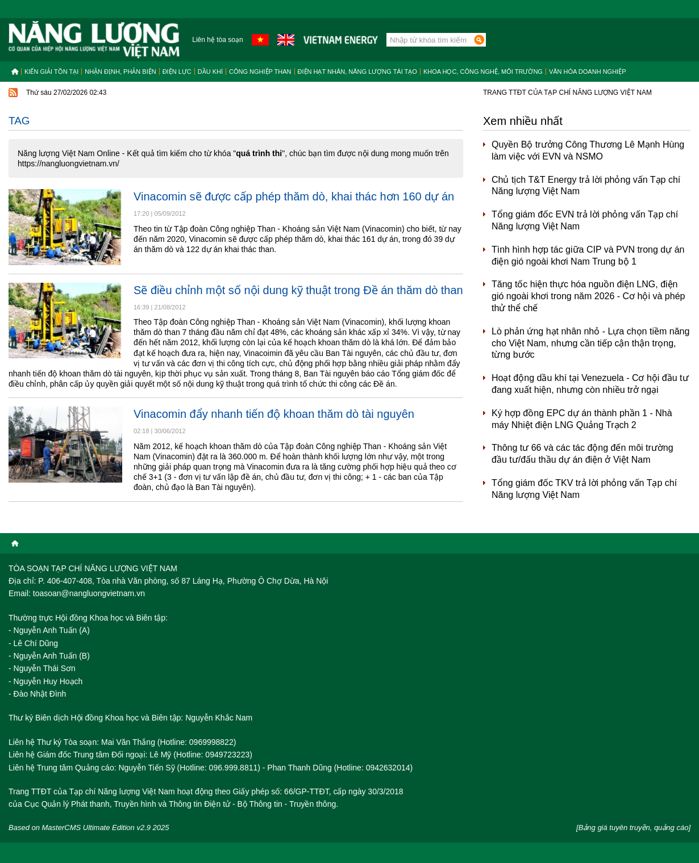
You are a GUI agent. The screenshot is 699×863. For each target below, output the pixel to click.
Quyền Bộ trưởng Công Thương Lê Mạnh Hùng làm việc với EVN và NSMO (588, 150)
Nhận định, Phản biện (120, 71)
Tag (19, 121)
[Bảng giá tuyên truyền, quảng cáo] (633, 827)
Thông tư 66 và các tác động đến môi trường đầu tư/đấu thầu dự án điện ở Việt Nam (582, 453)
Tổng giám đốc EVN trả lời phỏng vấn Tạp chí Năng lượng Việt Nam (585, 220)
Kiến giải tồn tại (51, 71)
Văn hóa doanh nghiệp (587, 71)
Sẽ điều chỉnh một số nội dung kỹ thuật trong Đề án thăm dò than (298, 290)
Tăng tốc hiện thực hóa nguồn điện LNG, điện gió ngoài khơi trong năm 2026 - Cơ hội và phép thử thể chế (588, 296)
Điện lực (177, 71)
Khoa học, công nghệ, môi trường (483, 71)
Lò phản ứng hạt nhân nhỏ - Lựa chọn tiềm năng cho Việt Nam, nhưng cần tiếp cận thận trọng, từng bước (590, 343)
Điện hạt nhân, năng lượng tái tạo (357, 71)
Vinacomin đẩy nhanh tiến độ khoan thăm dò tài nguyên (274, 414)
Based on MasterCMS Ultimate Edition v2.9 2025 (89, 827)
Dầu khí (210, 71)
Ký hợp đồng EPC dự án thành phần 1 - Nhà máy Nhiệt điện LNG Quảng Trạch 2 (582, 419)
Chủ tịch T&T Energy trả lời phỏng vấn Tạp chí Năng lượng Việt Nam (586, 185)
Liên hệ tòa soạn (217, 40)
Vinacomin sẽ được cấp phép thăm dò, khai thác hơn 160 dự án (294, 196)
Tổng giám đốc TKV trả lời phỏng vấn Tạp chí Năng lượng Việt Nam (584, 489)
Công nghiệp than (260, 71)
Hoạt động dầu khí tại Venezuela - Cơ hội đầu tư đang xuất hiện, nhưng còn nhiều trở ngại (590, 384)
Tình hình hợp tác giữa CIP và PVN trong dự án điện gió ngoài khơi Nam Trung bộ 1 (588, 255)
